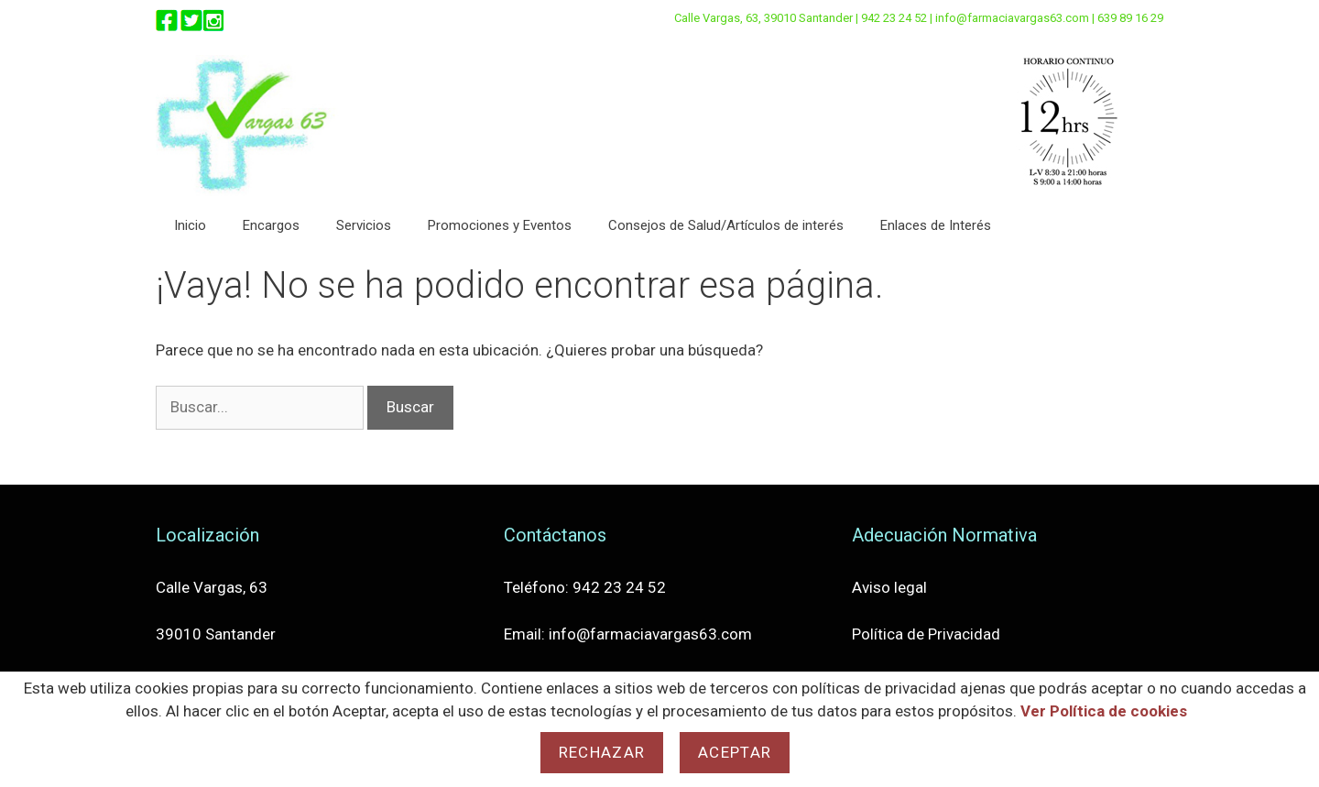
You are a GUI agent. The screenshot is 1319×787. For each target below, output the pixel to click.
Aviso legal (889, 587)
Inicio (190, 225)
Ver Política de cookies (1103, 711)
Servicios (363, 225)
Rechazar (602, 752)
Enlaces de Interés (935, 225)
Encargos (271, 225)
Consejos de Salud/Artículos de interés (726, 225)
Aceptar (734, 752)
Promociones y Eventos (500, 225)
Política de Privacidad (926, 634)
